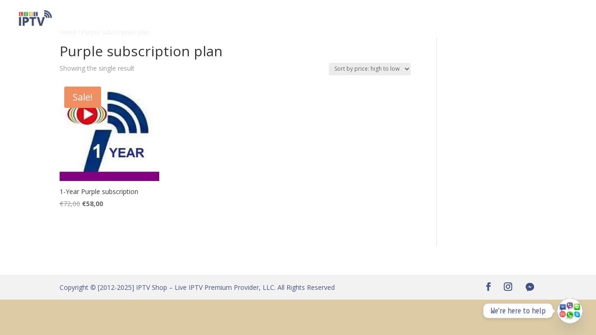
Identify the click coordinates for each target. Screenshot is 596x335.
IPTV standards (471, 19)
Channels (223, 19)
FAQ (428, 19)
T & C (572, 19)
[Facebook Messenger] (530, 287)
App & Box (351, 19)
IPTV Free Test (172, 19)
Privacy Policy (530, 19)
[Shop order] (370, 69)
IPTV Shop (121, 19)
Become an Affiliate (281, 19)
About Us (395, 19)
